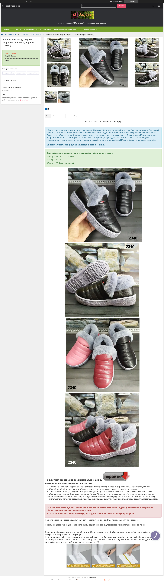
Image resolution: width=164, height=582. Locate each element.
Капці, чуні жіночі (38, 34)
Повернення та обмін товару (65, 29)
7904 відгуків (118, 2)
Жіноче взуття (24, 34)
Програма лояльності (88, 29)
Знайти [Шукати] (121, 6)
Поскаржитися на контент (85, 580)
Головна (6, 29)
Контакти (47, 29)
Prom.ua (93, 578)
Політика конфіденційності (104, 580)
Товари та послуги (31, 29)
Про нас (16, 29)
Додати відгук (153, 6)
